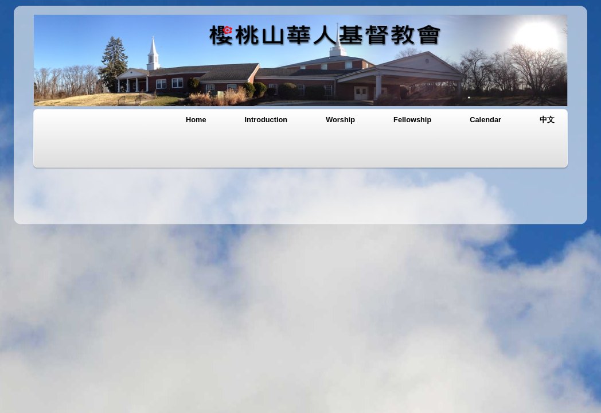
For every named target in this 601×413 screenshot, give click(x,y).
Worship (340, 119)
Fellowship (412, 119)
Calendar (485, 119)
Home (196, 119)
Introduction (266, 119)
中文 (547, 119)
